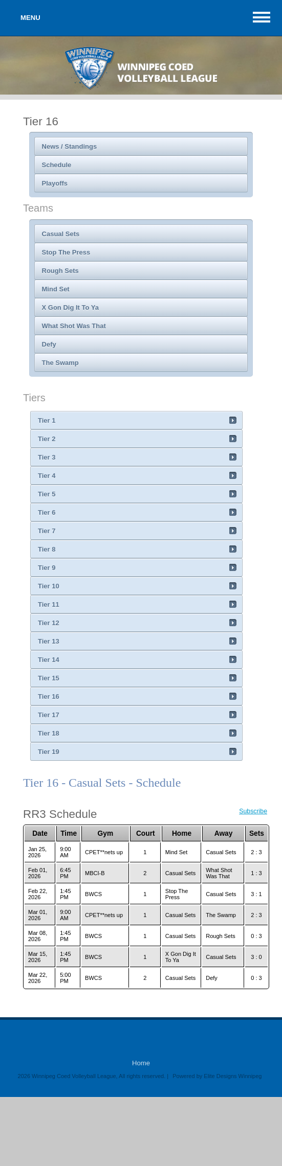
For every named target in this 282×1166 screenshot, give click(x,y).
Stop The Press (66, 252)
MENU (30, 17)
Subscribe (253, 811)
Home (141, 1063)
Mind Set (56, 289)
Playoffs (55, 183)
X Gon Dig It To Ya (70, 307)
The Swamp (60, 363)
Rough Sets (60, 271)
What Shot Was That (74, 326)
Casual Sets (61, 234)
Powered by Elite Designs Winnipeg (217, 1076)
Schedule (57, 165)
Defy (49, 344)
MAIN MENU (261, 17)
